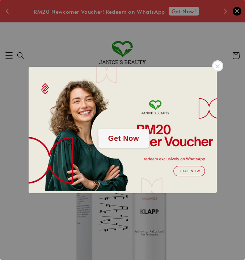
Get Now (123, 138)
